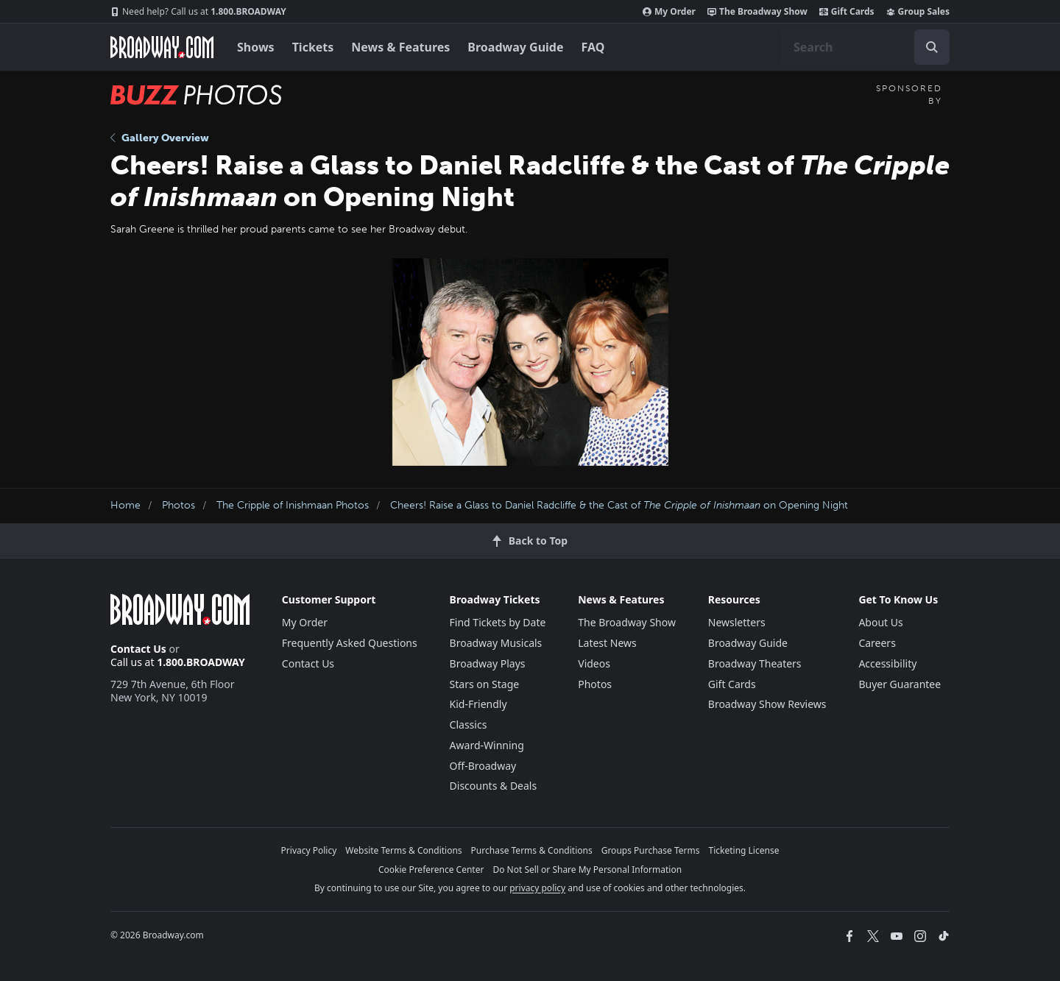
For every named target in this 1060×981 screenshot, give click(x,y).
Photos (178, 505)
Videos (594, 663)
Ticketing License (744, 850)
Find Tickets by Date (498, 622)
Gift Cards (847, 12)
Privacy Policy (309, 850)
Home (125, 505)
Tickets (313, 47)
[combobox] (866, 47)
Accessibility (887, 663)
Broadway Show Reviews (767, 704)
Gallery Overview (159, 138)
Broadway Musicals (496, 643)
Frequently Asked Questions (349, 643)
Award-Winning (487, 745)
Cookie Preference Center (431, 869)
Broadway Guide (515, 47)
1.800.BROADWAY (198, 12)
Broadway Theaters (755, 663)
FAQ (593, 47)
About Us (880, 622)
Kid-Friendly (478, 704)
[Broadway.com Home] (161, 47)
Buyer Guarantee (899, 684)
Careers (876, 643)
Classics (468, 725)
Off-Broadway (483, 766)
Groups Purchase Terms (650, 850)
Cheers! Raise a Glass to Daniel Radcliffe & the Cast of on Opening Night (619, 505)
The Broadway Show (757, 12)
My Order (669, 12)
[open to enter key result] (932, 47)
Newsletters (737, 622)
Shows (256, 47)
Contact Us (138, 649)
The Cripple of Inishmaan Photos (292, 505)
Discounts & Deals (493, 786)
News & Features (400, 47)
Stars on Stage (485, 684)
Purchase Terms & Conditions (532, 850)
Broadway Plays (488, 663)
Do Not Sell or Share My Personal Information (587, 869)
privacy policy (537, 888)
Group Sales (918, 12)
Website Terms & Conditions (403, 850)
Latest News (607, 643)
